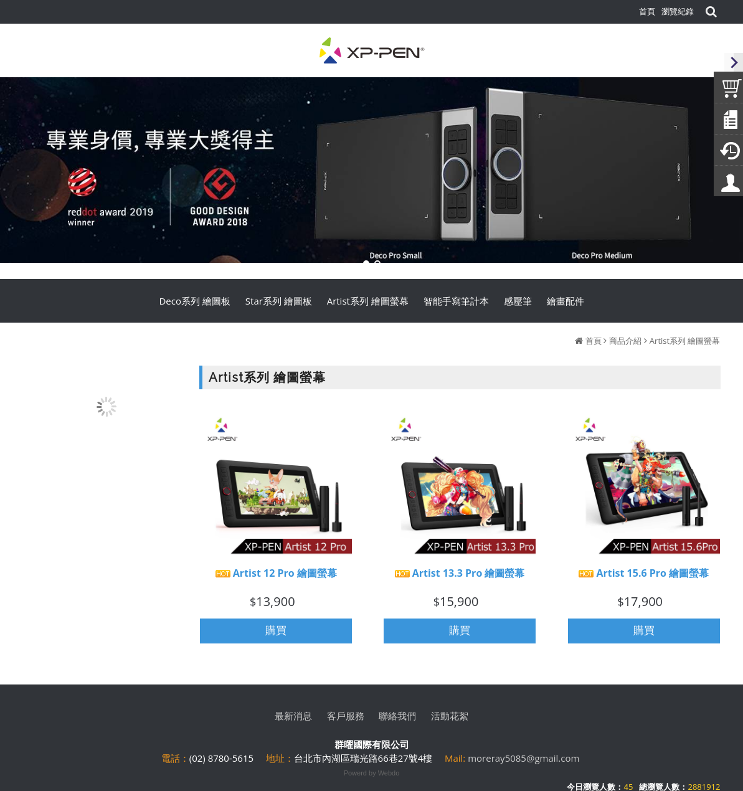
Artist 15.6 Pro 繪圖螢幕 (644, 579)
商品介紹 (625, 340)
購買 (275, 636)
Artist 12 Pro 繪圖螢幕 (276, 579)
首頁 (593, 340)
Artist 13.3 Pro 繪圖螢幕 (460, 579)
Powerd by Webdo (372, 773)
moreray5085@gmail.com (523, 758)
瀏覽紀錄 (677, 11)
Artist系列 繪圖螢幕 (685, 340)
